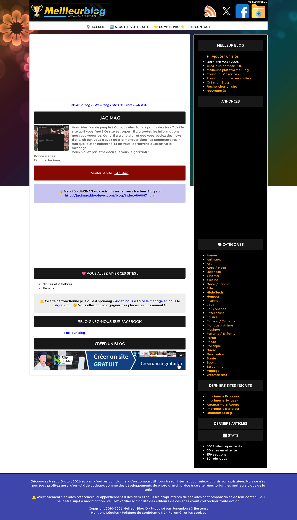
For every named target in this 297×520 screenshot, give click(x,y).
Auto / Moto (216, 268)
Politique (214, 346)
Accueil (98, 27)
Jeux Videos (216, 309)
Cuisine (212, 280)
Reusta (48, 288)
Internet (213, 301)
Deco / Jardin (218, 284)
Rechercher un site (222, 86)
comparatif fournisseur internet (164, 481)
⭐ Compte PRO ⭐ (169, 27)
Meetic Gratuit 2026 (65, 481)
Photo (211, 342)
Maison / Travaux (221, 321)
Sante (211, 358)
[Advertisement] (110, 69)
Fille (210, 288)
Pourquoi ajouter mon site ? (229, 78)
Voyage (213, 371)
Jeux (210, 305)
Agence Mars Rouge (223, 404)
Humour (213, 296)
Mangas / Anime (220, 325)
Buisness (214, 272)
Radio (211, 350)
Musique (213, 329)
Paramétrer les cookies (187, 512)
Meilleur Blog (258, 1)
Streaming (215, 366)
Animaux (214, 259)
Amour (212, 255)
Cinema (213, 276)
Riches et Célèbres (57, 284)
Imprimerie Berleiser (223, 409)
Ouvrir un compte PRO (224, 66)
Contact (202, 27)
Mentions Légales (105, 512)
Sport (211, 362)
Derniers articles (230, 423)
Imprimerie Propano (223, 396)
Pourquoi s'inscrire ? (223, 74)
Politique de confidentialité (143, 512)
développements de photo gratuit (152, 485)
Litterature (215, 313)
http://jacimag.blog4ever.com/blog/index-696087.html (110, 195)
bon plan (115, 481)
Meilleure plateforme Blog (228, 70)
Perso (211, 338)
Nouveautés (216, 91)
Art (209, 263)
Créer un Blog (218, 82)
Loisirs (212, 317)
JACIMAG (122, 173)
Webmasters (217, 375)
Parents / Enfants (221, 333)
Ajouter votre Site (132, 27)
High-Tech (215, 292)
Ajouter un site (225, 56)
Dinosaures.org (219, 413)
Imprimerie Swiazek (222, 400)
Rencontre (215, 354)
